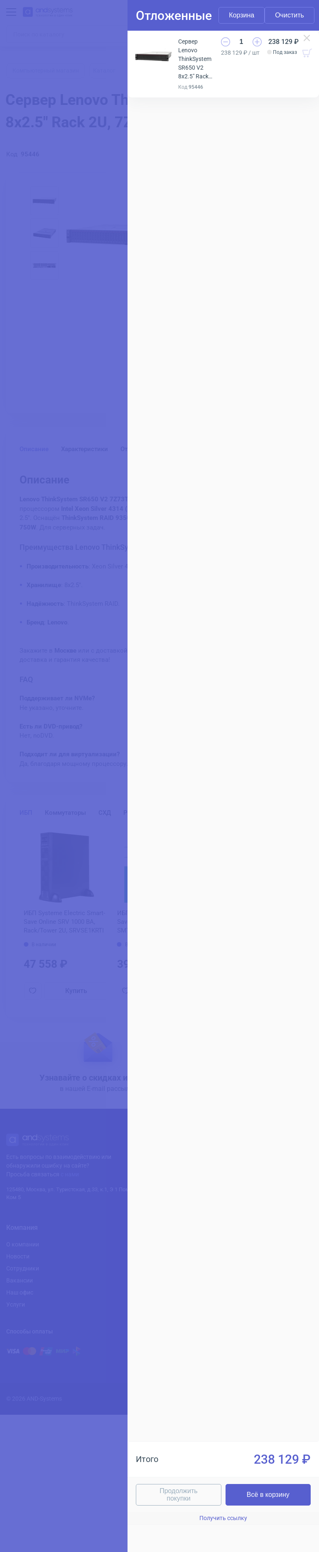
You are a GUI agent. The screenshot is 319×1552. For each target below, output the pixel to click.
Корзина (128, 15)
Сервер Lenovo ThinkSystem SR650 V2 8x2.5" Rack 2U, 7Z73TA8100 (136, 45)
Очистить (269, 15)
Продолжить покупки (93, 1494)
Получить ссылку (167, 1518)
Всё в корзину (240, 1494)
